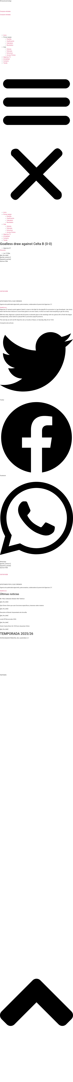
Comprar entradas (5, 11)
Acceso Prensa (11, 55)
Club (4, 47)
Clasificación (10, 41)
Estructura (10, 53)
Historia (9, 49)
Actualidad (6, 59)
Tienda (5, 63)
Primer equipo (7, 37)
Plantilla (9, 39)
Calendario (10, 43)
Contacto (6, 61)
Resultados (10, 45)
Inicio (4, 35)
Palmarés (9, 51)
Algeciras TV (7, 57)
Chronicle (3, 250)
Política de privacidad (30, 1080)
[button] (36, 137)
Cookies (46, 1080)
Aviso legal (40, 1080)
